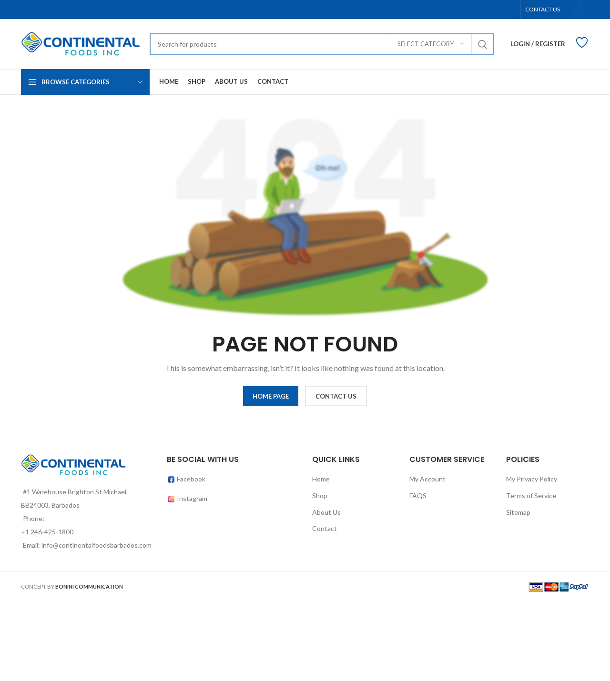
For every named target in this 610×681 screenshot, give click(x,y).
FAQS (418, 495)
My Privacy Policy (531, 479)
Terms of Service (531, 495)
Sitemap (518, 512)
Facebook (186, 479)
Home (321, 479)
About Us (326, 512)
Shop (319, 495)
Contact (324, 528)
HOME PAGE (271, 396)
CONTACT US (335, 396)
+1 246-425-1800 (47, 532)
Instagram (192, 498)
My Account (427, 479)
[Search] (322, 44)
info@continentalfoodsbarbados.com (96, 545)
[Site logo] (80, 43)
